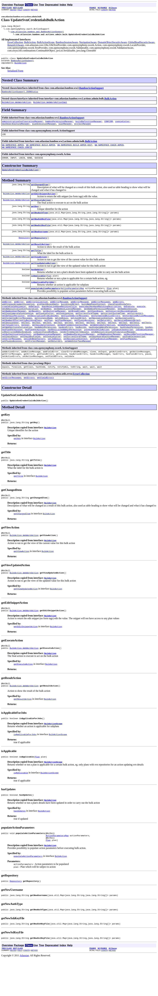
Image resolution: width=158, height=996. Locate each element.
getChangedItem (39, 191)
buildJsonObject (70, 318)
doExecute (129, 321)
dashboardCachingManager (16, 127)
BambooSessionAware (67, 42)
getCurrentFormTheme (86, 329)
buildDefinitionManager (88, 124)
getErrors (29, 401)
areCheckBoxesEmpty (47, 318)
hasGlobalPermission (131, 346)
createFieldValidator (14, 321)
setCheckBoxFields (30, 357)
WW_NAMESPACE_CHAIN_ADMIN (109, 149)
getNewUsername (39, 241)
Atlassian (24, 993)
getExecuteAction (40, 207)
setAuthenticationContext (16, 354)
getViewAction (39, 268)
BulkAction (30, 42)
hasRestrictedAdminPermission (64, 349)
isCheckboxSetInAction (96, 349)
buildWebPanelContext (93, 318)
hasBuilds (80, 346)
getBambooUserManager (14, 327)
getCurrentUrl (135, 329)
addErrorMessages (100, 316)
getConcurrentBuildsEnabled (121, 327)
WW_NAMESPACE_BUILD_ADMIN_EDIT (74, 149)
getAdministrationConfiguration (20, 324)
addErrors (118, 316)
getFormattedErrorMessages (17, 335)
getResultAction (40, 254)
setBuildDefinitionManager (139, 354)
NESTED (13, 10)
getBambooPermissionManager (99, 324)
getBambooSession (127, 324)
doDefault (34, 321)
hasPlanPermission (12, 349)
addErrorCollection (37, 316)
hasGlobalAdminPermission (103, 346)
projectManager (82, 127)
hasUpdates (37, 281)
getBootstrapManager (54, 327)
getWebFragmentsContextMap (72, 343)
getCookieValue (64, 329)
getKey (34, 214)
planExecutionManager (44, 127)
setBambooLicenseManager (47, 354)
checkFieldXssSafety (119, 318)
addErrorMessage (59, 316)
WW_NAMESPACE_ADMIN (13, 149)
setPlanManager (128, 360)
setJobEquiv (54, 360)
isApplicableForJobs (42, 295)
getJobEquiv (61, 335)
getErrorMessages (11, 401)
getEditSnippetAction (43, 200)
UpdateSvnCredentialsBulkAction (20, 175)
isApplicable (38, 288)
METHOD (34, 10)
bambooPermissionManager (59, 124)
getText (25, 341)
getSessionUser (10, 341)
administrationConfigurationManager (22, 124)
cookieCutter (122, 124)
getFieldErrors (45, 401)
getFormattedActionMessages (138, 332)
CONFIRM (108, 124)
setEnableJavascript (133, 357)
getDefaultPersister (13, 332)
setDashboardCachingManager (104, 357)
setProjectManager (35, 363)
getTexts (134, 341)
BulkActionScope (45, 42)
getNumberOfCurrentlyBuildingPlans (22, 338)
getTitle (36, 261)
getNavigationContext (101, 335)
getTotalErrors (10, 343)
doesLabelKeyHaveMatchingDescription (100, 321)
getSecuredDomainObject (127, 338)
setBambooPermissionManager (79, 354)
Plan (49, 288)
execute (141, 321)
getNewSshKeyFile (40, 227)
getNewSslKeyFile (40, 234)
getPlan (48, 338)
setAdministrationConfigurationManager (113, 352)
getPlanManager (63, 338)
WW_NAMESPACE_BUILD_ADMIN (40, 149)
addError (7, 316)
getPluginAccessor (84, 338)
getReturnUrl (104, 338)
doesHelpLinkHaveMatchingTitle (59, 321)
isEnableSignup (144, 349)
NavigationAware (87, 42)
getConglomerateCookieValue (17, 329)
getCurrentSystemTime (113, 329)
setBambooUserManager (109, 354)
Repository (24, 248)
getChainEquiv (95, 327)
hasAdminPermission (45, 346)
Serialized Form (15, 72)
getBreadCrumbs (76, 327)
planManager (65, 127)
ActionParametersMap (72, 302)
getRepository (39, 248)
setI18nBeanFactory (34, 360)
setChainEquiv (10, 357)
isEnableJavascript (122, 349)
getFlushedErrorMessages (75, 332)
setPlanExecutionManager (103, 360)
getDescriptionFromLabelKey (43, 332)
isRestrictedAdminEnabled (16, 352)
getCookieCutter (45, 329)
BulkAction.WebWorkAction (16, 105)
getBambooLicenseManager (67, 324)
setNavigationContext (75, 360)
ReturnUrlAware (15, 45)
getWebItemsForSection (102, 343)
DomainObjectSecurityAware (112, 42)
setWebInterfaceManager (78, 363)
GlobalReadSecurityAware (141, 42)
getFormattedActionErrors (105, 332)
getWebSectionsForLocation (17, 346)
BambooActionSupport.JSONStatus (20, 94)
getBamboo (46, 324)
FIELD (20, 10)
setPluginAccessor (12, 363)
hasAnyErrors (66, 346)
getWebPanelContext (128, 343)
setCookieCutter (52, 357)
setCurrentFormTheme (74, 357)
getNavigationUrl (124, 335)
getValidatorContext (43, 343)
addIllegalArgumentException (18, 318)
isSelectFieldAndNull (45, 352)
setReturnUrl (55, 363)
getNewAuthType (39, 220)
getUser (25, 343)
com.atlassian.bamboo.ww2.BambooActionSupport (37, 32)
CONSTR (26, 10)
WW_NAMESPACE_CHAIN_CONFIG (17, 152)
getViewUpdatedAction (43, 275)
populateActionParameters (45, 302)
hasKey (148, 346)
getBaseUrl (35, 327)
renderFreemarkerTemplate (74, 352)
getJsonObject (78, 335)
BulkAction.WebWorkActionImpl (50, 105)
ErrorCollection (15, 42)
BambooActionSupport (22, 61)
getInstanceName (44, 335)
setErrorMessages (11, 360)
